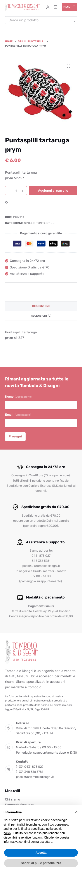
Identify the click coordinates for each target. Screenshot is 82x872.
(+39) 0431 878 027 (29, 767)
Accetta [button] (41, 852)
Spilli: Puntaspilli (40, 223)
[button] (76, 811)
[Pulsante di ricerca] (73, 20)
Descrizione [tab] (41, 306)
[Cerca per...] (37, 20)
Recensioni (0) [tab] (41, 315)
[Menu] (69, 7)
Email (18, 415)
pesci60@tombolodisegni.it (35, 777)
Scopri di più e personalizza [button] (41, 863)
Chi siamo (12, 799)
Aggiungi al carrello (53, 191)
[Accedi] (47, 7)
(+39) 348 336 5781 (29, 772)
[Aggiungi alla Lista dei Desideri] (6, 202)
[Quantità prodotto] (16, 190)
